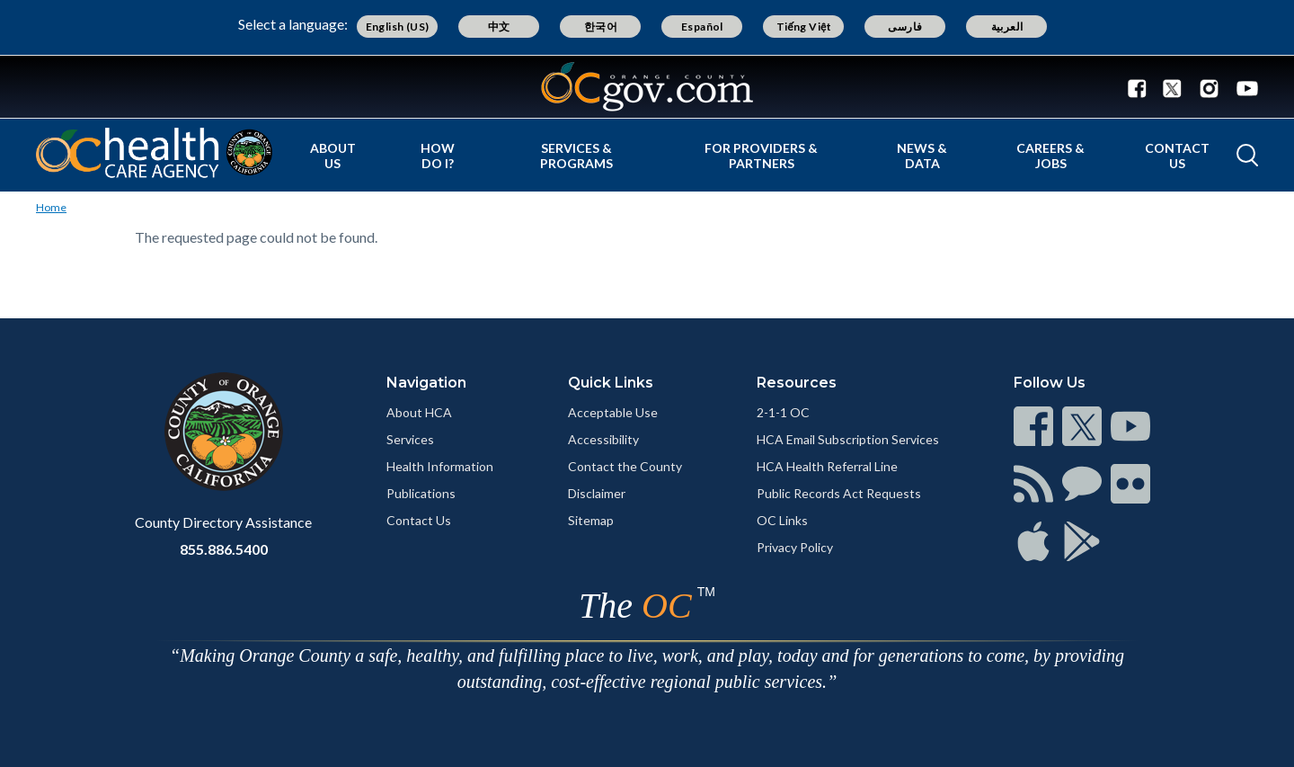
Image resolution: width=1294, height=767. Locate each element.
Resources (797, 382)
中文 (499, 26)
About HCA (419, 412)
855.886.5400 (224, 548)
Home (51, 207)
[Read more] (647, 86)
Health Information (439, 466)
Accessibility (603, 439)
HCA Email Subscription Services (848, 439)
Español (702, 26)
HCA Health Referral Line (827, 466)
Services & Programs (576, 155)
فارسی (905, 26)
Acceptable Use (613, 412)
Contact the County (625, 466)
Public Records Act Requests (839, 493)
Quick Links (610, 382)
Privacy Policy (795, 547)
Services (410, 439)
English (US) (398, 26)
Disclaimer (596, 493)
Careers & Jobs (1050, 155)
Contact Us (1177, 155)
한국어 (600, 26)
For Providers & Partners (761, 155)
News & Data (922, 155)
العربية (1007, 26)
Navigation (426, 382)
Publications (421, 493)
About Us (333, 155)
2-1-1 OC (783, 412)
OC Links (782, 520)
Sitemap (591, 520)
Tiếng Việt (804, 26)
